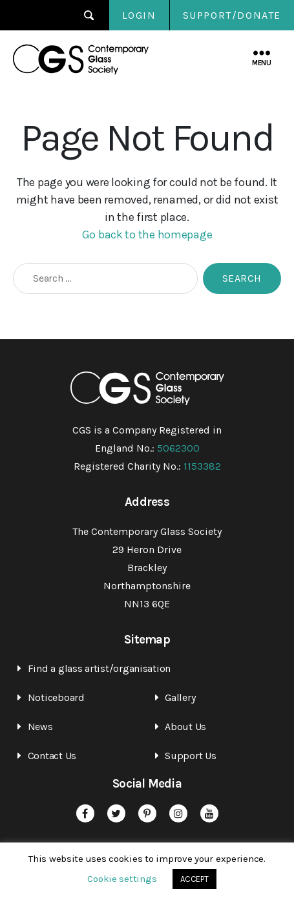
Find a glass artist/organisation (99, 668)
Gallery (180, 697)
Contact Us (52, 755)
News (40, 726)
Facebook (85, 813)
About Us (185, 726)
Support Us (190, 755)
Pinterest (147, 813)
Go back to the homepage (147, 234)
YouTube (209, 813)
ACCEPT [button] (194, 879)
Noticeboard (56, 697)
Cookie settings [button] (121, 878)
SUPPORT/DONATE (232, 15)
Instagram (178, 813)
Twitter (116, 813)
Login (139, 15)
